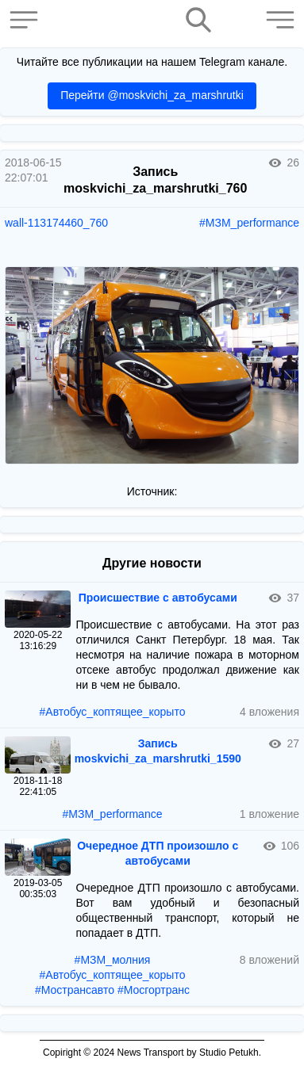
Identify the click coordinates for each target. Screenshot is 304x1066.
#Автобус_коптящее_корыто (113, 711)
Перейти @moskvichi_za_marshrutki (152, 95)
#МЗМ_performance (249, 222)
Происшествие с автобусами (158, 597)
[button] (28, 20)
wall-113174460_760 (56, 222)
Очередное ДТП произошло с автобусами (157, 853)
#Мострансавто (74, 990)
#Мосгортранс (153, 990)
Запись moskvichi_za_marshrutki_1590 (158, 751)
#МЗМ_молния (113, 959)
